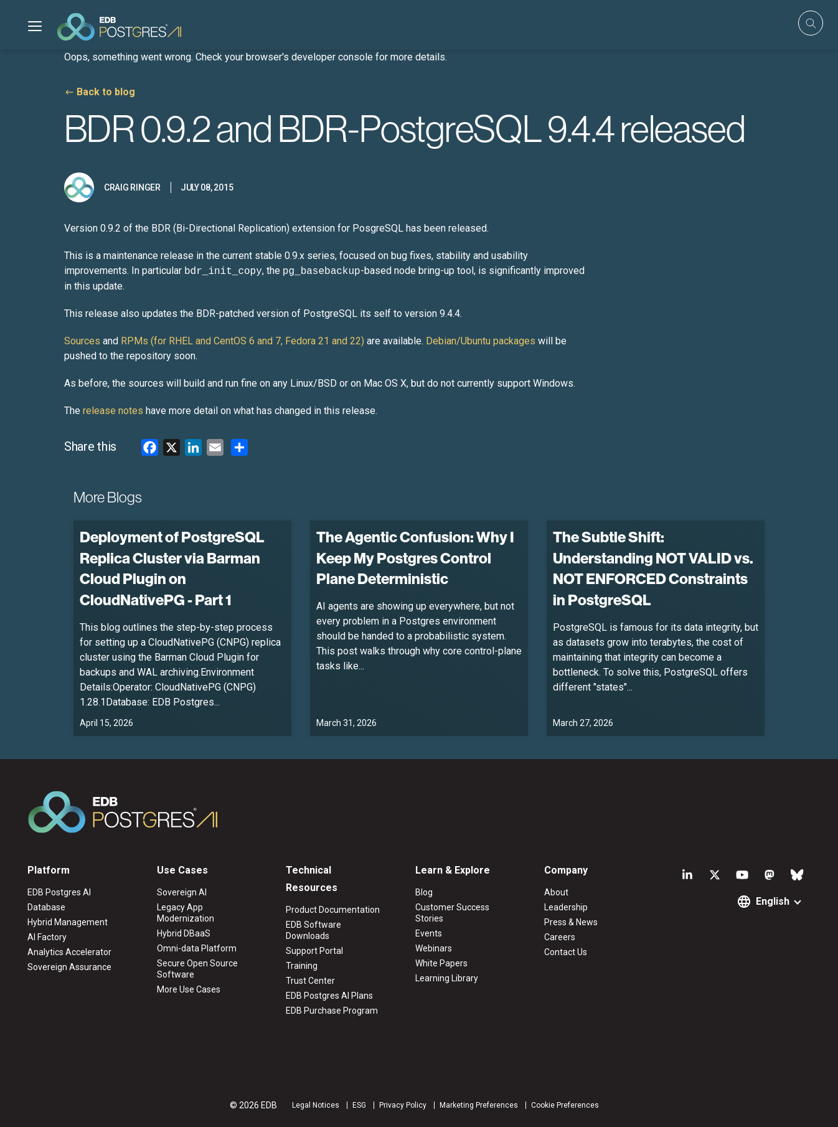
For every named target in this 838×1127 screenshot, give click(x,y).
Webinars (433, 948)
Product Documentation (333, 910)
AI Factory (47, 937)
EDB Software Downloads (313, 930)
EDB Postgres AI (59, 892)
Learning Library (446, 978)
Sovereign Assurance (69, 967)
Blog (424, 892)
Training (302, 966)
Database (46, 907)
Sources (82, 341)
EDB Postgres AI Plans (329, 996)
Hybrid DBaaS (183, 933)
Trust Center (310, 981)
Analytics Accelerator (69, 952)
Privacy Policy (402, 1105)
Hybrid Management (67, 922)
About (556, 892)
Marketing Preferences (479, 1105)
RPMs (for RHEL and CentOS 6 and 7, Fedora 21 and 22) (242, 341)
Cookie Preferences (565, 1105)
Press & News (571, 922)
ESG (359, 1105)
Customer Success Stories (452, 912)
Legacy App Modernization (185, 912)
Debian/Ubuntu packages (480, 341)
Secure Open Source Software (197, 968)
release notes (113, 411)
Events (428, 933)
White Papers (441, 963)
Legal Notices (315, 1105)
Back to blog (106, 92)
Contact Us (565, 952)
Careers (559, 937)
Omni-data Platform (197, 948)
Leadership (566, 907)
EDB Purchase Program (332, 1011)
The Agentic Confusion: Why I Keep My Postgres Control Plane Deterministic (415, 557)
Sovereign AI (182, 892)
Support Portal (314, 951)
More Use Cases (188, 989)
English (772, 901)
